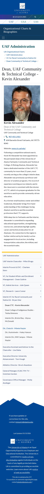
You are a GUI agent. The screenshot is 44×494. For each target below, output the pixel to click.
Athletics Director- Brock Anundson (17, 365)
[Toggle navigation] (3, 37)
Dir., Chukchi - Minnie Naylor (14, 328)
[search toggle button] (35, 17)
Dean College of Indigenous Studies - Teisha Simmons (19, 311)
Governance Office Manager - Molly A (17, 381)
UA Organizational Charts (14, 52)
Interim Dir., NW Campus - (18, 338)
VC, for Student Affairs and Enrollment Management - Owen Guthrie (18, 277)
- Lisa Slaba (18, 348)
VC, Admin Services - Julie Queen (16, 285)
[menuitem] (22, 255)
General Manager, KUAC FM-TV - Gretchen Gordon (16, 372)
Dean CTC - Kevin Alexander (17, 305)
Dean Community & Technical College (21, 61)
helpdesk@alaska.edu (24, 482)
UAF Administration (14, 55)
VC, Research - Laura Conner (14, 291)
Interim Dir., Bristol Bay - (18, 319)
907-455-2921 (15, 136)
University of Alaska (19, 447)
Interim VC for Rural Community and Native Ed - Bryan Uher (17, 298)
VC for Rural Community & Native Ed (21, 58)
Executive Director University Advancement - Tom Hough (15, 357)
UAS (36, 21)
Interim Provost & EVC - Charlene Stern (16, 268)
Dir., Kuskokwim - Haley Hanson (18, 332)
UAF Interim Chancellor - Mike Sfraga (18, 261)
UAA (23, 21)
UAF (11, 21)
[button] (41, 267)
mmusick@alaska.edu (24, 422)
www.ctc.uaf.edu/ (19, 148)
